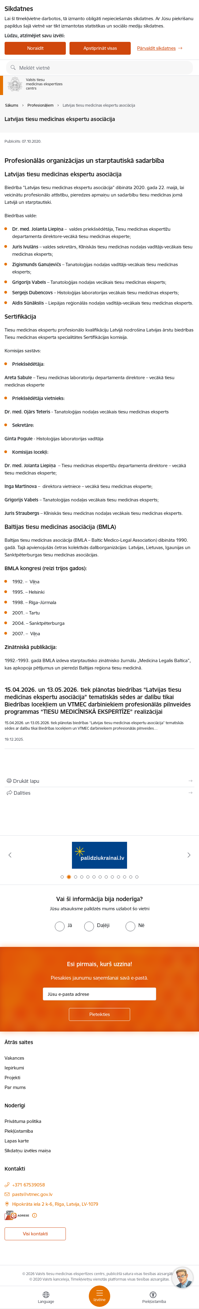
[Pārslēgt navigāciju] (99, 1296)
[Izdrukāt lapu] (99, 781)
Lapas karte (17, 1141)
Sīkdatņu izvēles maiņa (28, 1150)
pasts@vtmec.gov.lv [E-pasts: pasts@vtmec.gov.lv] (32, 1194)
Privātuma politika (23, 1121)
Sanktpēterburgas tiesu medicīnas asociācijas (51, 555)
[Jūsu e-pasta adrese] (99, 994)
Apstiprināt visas (100, 48)
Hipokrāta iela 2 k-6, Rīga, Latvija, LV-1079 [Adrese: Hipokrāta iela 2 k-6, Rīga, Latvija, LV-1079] (55, 1204)
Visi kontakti (35, 1234)
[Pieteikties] (99, 1014)
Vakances (14, 1058)
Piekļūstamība (19, 1131)
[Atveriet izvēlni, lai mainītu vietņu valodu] (46, 1298)
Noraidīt (35, 48)
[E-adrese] (17, 1215)
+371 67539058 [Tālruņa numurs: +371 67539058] (28, 1185)
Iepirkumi (14, 1068)
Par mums (15, 1087)
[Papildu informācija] (34, 1215)
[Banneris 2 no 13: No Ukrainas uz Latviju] (99, 855)
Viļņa (35, 633)
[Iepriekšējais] (10, 855)
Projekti (12, 1077)
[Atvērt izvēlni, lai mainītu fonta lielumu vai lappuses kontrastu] (153, 1298)
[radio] (63, 925)
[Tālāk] (189, 855)
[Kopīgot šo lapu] (99, 793)
